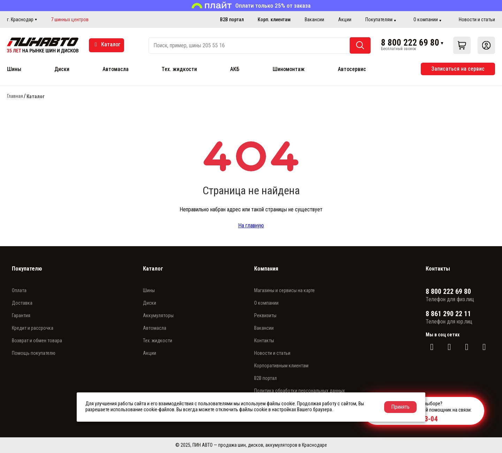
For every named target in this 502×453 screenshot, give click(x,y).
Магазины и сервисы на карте (284, 290)
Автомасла (115, 69)
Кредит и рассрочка (32, 328)
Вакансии (314, 19)
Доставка (22, 303)
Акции (344, 19)
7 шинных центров (70, 19)
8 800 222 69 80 (410, 42)
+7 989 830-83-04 (412, 419)
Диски (61, 69)
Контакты (264, 340)
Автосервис (352, 69)
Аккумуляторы (158, 315)
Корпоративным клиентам (281, 365)
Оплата (19, 290)
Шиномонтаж (289, 69)
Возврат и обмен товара (37, 340)
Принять (400, 407)
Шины (14, 69)
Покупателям (379, 19)
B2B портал (232, 19)
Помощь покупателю (33, 353)
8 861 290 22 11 (448, 314)
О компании (425, 19)
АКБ (234, 69)
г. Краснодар (20, 19)
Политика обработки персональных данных (299, 390)
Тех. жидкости (179, 69)
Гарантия (21, 315)
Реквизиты (265, 315)
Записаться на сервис (458, 68)
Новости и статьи (477, 19)
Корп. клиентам (274, 19)
